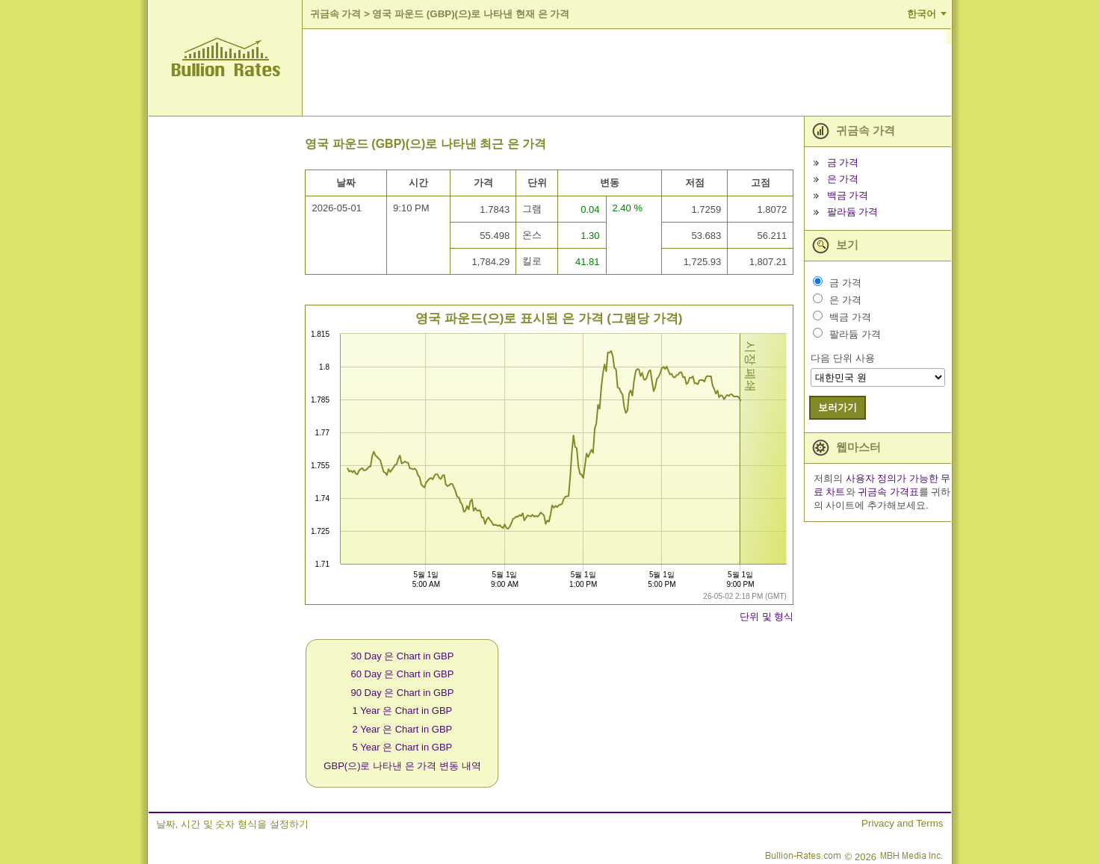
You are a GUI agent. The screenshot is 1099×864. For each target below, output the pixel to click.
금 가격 (843, 162)
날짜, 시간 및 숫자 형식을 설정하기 (232, 824)
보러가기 (837, 407)
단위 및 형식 (766, 616)
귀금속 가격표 (888, 491)
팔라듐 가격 (853, 211)
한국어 (921, 13)
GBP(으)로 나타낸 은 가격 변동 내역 (401, 765)
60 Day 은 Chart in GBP (401, 674)
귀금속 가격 (336, 13)
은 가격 (843, 178)
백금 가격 (848, 195)
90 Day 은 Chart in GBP (401, 692)
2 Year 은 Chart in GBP (403, 729)
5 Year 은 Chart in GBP (403, 747)
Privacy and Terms (902, 823)
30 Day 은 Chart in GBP (401, 656)
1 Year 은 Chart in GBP (403, 710)
